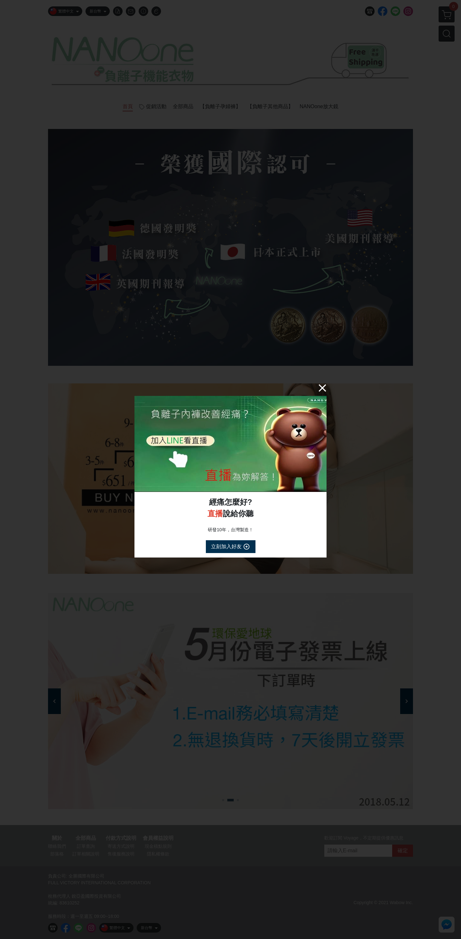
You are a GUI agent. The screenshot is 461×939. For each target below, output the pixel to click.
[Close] (322, 387)
